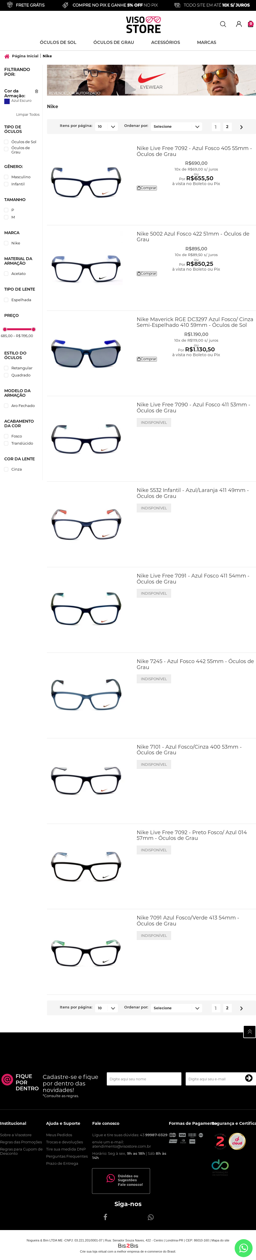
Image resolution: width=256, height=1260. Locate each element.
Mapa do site (220, 1240)
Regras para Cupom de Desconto (21, 1151)
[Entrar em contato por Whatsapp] (244, 1248)
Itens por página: (76, 126)
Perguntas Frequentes (67, 1156)
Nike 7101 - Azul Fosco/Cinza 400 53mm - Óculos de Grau (189, 750)
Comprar (146, 188)
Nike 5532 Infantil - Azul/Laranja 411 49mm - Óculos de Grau (193, 493)
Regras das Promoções (21, 1142)
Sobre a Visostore (16, 1135)
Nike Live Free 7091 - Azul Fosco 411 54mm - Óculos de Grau (193, 579)
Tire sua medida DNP (66, 1149)
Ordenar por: (136, 126)
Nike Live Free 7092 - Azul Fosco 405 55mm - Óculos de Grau (194, 151)
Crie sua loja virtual (93, 1251)
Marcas (206, 43)
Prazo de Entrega (62, 1163)
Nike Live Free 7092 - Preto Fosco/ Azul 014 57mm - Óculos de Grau (192, 835)
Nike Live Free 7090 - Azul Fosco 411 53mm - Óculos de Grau (193, 408)
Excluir (36, 91)
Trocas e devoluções (64, 1142)
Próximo (239, 126)
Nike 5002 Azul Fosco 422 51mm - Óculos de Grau (193, 237)
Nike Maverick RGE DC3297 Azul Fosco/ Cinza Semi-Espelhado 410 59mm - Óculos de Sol (195, 322)
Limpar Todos (28, 114)
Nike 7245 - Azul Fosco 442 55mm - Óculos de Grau (195, 664)
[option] (151, 80)
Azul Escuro (7, 101)
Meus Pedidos (59, 1135)
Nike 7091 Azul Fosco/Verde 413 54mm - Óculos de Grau (188, 921)
